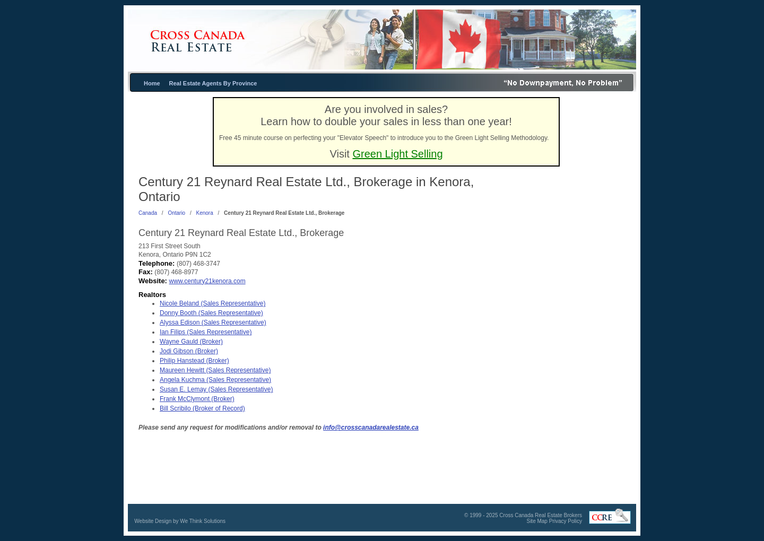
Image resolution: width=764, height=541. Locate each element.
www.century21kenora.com (207, 281)
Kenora (204, 213)
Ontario (176, 213)
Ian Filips (205, 332)
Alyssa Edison (213, 322)
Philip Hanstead (194, 360)
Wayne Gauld (191, 341)
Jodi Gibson (189, 351)
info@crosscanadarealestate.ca (371, 427)
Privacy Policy (565, 521)
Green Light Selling (397, 154)
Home (152, 83)
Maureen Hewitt (215, 370)
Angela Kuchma (215, 379)
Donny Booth (211, 313)
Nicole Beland (212, 303)
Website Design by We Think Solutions (179, 521)
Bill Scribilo (202, 408)
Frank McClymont (197, 399)
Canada (147, 213)
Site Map (536, 521)
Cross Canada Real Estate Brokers (540, 515)
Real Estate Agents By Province (213, 83)
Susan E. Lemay (216, 389)
